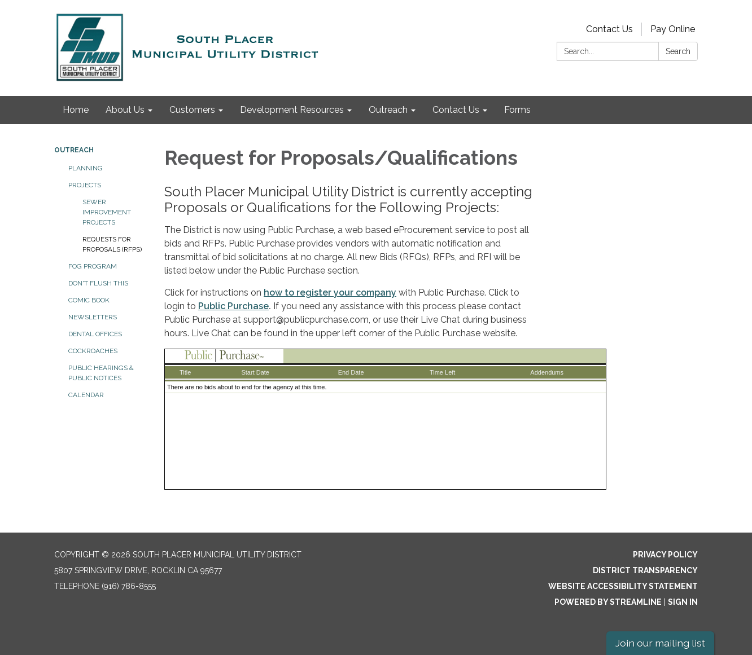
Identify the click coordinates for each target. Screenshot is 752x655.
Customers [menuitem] (192, 109)
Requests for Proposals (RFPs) (112, 244)
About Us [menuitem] (125, 109)
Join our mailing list (660, 643)
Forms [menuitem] (517, 109)
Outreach (74, 150)
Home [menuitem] (76, 109)
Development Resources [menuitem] (292, 109)
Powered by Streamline (608, 601)
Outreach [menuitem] (388, 109)
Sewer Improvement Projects (106, 212)
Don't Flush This (98, 283)
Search (678, 51)
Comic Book (89, 300)
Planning (85, 168)
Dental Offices (95, 334)
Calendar (86, 395)
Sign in (683, 601)
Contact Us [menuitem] (455, 109)
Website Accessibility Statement (623, 586)
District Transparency (645, 570)
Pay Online (672, 29)
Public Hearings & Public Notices (101, 373)
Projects (84, 185)
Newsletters (92, 317)
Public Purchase (233, 306)
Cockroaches (92, 351)
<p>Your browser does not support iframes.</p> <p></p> (385, 419)
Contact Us (609, 29)
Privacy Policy (665, 554)
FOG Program (92, 266)
